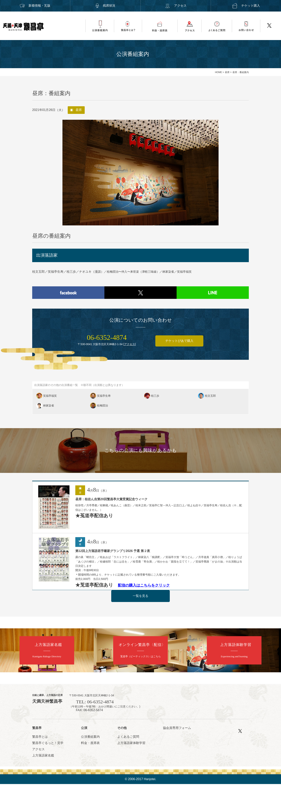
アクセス (176, 5)
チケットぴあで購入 (179, 341)
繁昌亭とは (40, 737)
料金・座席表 (90, 744)
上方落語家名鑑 (43, 756)
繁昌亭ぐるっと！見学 (47, 744)
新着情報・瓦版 (35, 5)
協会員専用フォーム (177, 728)
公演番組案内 (90, 737)
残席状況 (105, 5)
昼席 (227, 72)
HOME (218, 72)
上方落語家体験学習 (131, 744)
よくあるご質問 (128, 737)
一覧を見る (140, 596)
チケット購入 (246, 5)
